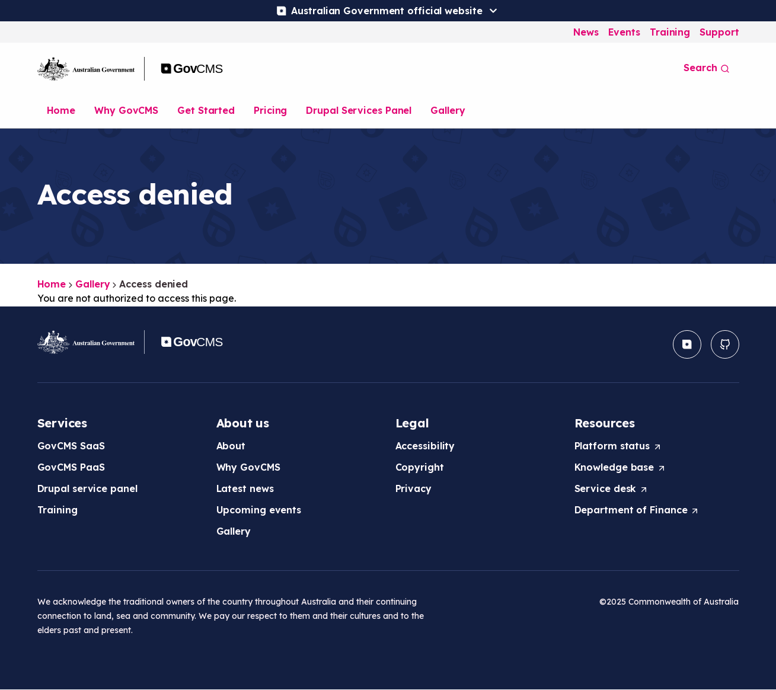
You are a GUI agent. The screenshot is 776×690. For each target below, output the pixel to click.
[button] (687, 344)
